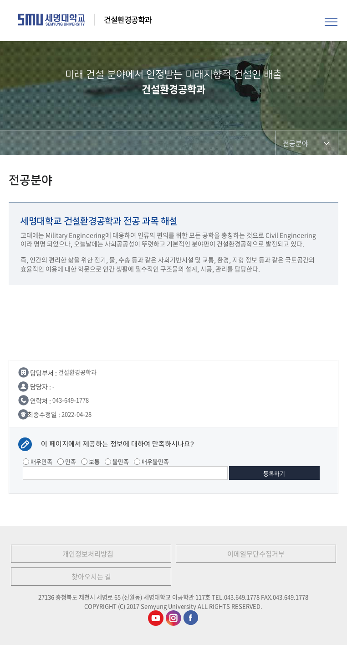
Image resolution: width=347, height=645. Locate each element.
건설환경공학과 (128, 20)
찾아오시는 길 (91, 577)
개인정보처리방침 (87, 554)
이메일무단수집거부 (256, 554)
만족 (66, 461)
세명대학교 (51, 20)
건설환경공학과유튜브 (155, 618)
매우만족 (37, 461)
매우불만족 (151, 461)
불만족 (117, 461)
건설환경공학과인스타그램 (173, 618)
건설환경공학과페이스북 (191, 618)
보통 (90, 461)
